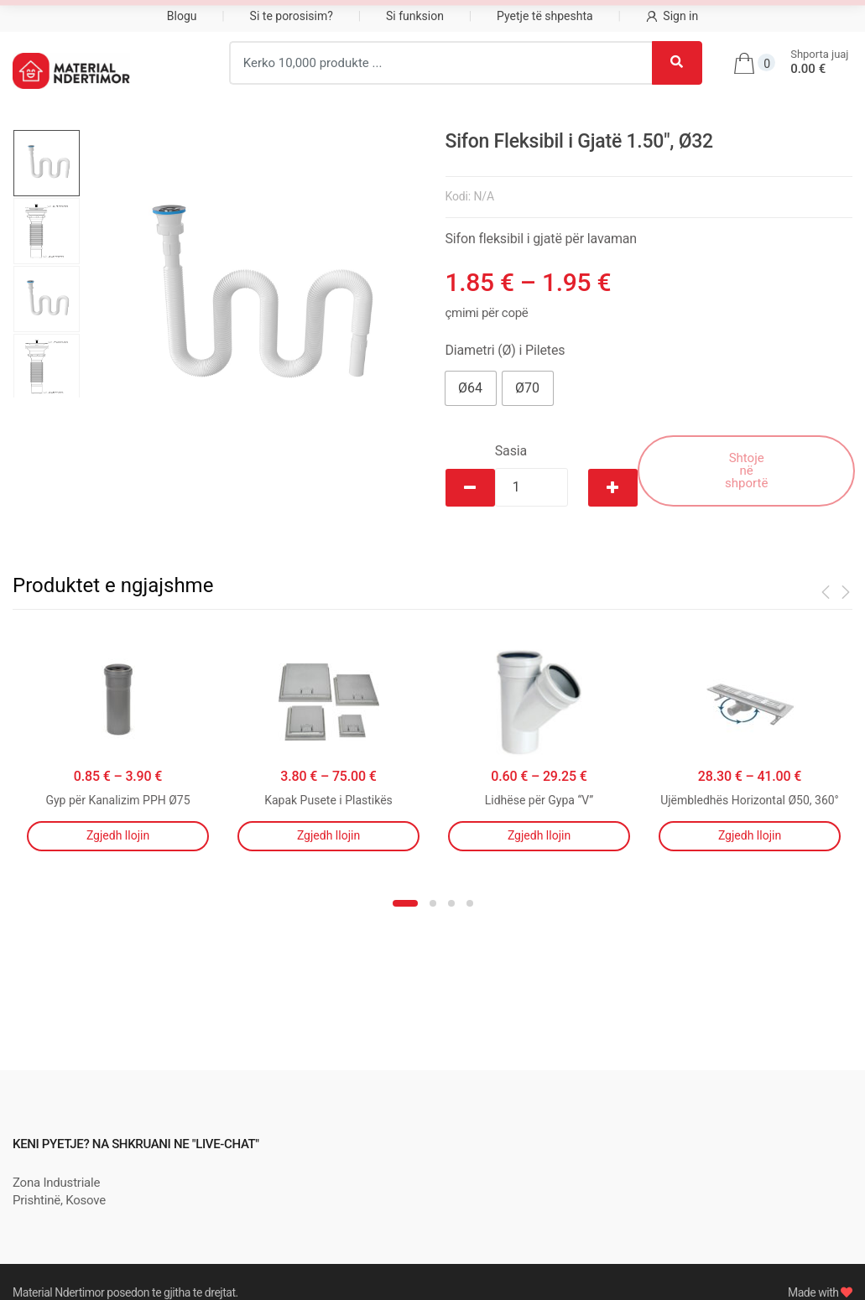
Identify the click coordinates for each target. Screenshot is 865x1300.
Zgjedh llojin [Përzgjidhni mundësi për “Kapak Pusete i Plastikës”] (328, 835)
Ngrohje (478, 17)
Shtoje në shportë (746, 470)
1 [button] (405, 903)
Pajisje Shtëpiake (264, 17)
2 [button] (433, 903)
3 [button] (451, 903)
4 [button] (469, 903)
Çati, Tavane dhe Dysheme (633, 17)
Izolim (386, 17)
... (759, 16)
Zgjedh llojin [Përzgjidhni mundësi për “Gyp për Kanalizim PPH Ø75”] (117, 835)
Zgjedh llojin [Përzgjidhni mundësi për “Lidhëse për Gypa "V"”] (539, 835)
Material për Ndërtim (92, 17)
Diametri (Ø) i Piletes (505, 350)
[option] (250, 299)
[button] (471, 388)
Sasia (511, 451)
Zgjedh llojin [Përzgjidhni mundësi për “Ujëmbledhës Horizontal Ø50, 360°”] (749, 835)
